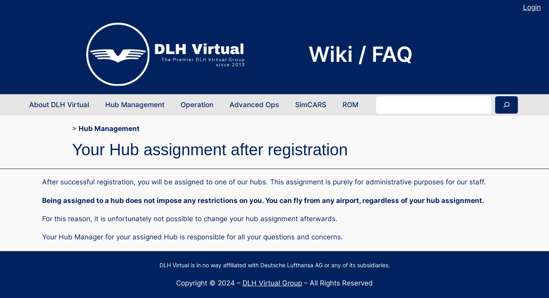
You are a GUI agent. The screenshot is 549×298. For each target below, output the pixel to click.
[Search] (506, 105)
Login (532, 7)
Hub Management (109, 129)
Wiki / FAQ (361, 54)
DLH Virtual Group (272, 283)
